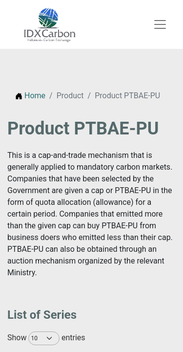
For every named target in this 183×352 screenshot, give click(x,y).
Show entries (38, 338)
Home (30, 95)
